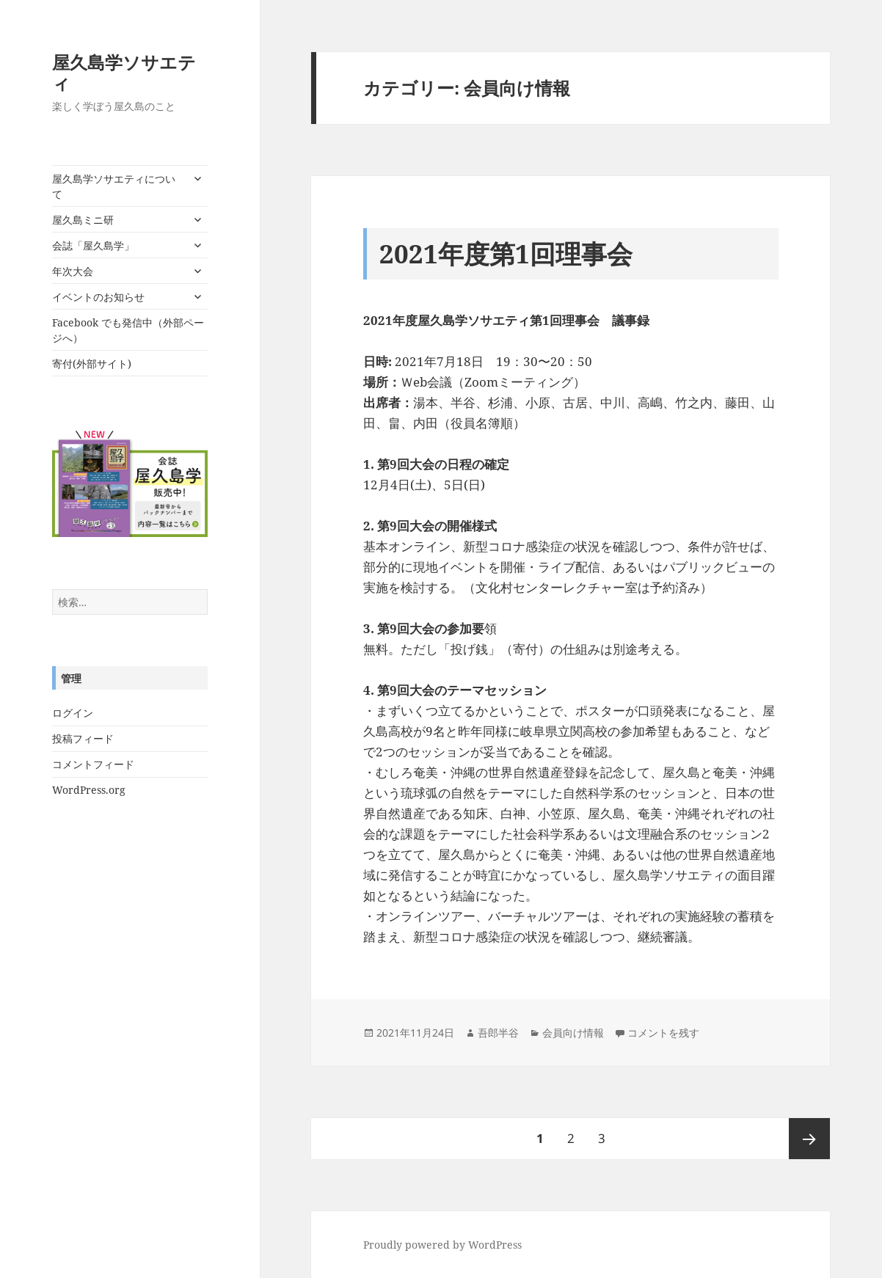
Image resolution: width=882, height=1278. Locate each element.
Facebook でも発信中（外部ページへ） (128, 330)
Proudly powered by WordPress (442, 1245)
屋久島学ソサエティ (124, 72)
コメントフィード (93, 764)
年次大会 (72, 271)
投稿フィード (83, 738)
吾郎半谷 (498, 1033)
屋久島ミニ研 (83, 220)
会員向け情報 (573, 1033)
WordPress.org (88, 790)
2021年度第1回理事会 (506, 253)
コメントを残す (663, 1033)
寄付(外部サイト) (91, 363)
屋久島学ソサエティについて (113, 186)
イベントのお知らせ (98, 297)
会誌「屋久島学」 (93, 245)
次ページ (809, 1138)
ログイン (72, 713)
